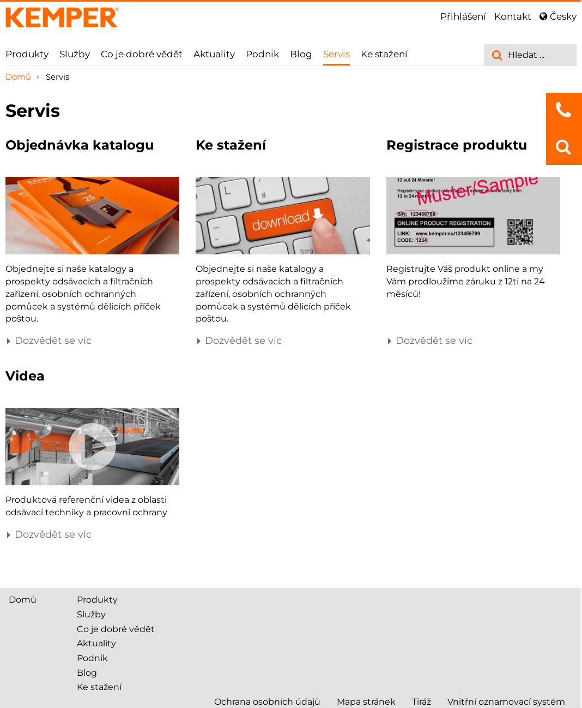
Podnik (262, 54)
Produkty (26, 54)
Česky (558, 16)
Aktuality (214, 54)
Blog (301, 54)
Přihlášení (463, 16)
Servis (336, 54)
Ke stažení (384, 54)
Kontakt (512, 16)
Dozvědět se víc (48, 341)
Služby (74, 54)
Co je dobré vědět (142, 54)
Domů (19, 77)
